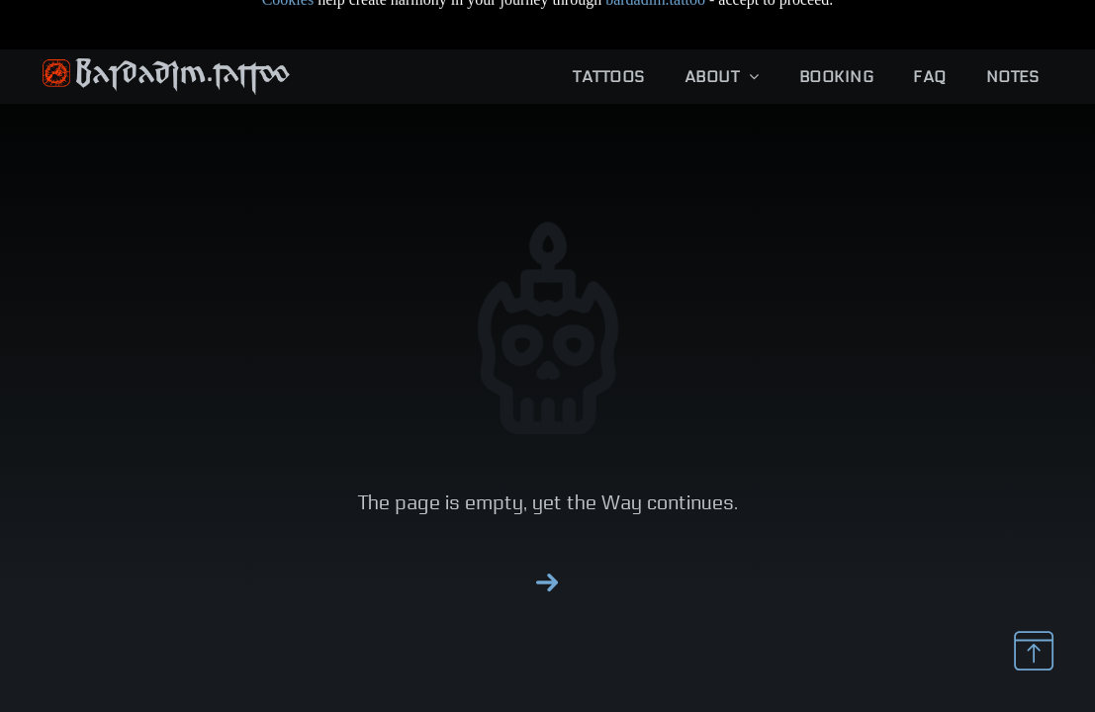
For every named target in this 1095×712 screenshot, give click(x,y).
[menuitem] (608, 27)
